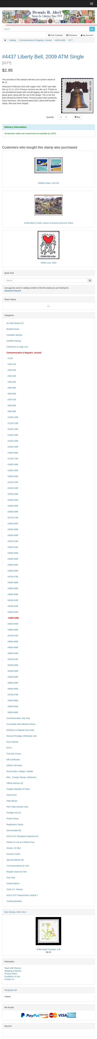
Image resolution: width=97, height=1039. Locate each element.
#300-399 (11, 376)
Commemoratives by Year (17, 866)
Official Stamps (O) (14, 783)
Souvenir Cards (13, 854)
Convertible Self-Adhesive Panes (20, 724)
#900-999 (11, 411)
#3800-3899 (12, 582)
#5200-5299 (12, 665)
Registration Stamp (14, 824)
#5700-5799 (12, 695)
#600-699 (11, 394)
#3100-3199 (12, 541)
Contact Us (9, 979)
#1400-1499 (12, 441)
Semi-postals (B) (13, 830)
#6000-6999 (12, 712)
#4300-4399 (12, 612)
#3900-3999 (12, 588)
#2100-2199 (12, 482)
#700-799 (11, 399)
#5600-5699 (12, 689)
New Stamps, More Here (15, 912)
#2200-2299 (12, 488)
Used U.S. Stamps (14, 889)
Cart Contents (55, 35)
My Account (87, 35)
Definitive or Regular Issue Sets (20, 730)
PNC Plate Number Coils (17, 807)
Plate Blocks (11, 801)
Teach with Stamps (12, 968)
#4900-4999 (12, 647)
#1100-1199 (12, 423)
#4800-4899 (12, 641)
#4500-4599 (12, 624)
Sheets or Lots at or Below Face (20, 842)
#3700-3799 (12, 576)
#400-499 (11, 382)
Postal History (12, 818)
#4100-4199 (12, 600)
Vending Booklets (14, 901)
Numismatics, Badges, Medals (19, 771)
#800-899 (11, 405)
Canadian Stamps (14, 335)
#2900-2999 (12, 529)
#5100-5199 (12, 659)
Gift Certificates (13, 759)
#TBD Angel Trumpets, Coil (48, 949)
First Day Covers (13, 754)
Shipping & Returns (12, 971)
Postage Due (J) (13, 813)
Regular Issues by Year (16, 872)
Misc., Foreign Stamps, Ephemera (21, 777)
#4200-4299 (12, 606)
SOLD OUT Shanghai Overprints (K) (22, 836)
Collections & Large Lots (17, 347)
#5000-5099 (12, 653)
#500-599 (11, 388)
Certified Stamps (13, 341)
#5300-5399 (12, 671)
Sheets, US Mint (13, 848)
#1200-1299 (12, 429)
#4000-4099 (12, 594)
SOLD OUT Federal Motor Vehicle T (22, 895)
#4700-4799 (12, 635)
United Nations (12, 883)
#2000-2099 (12, 476)
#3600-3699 (12, 571)
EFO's (9, 748)
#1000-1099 (12, 417)
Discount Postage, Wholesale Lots (21, 736)
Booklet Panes (12, 329)
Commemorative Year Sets (18, 718)
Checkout (71, 35)
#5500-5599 (12, 683)
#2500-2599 (12, 506)
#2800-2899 (12, 523)
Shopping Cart (10, 990)
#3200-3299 (12, 547)
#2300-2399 (12, 494)
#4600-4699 (12, 630)
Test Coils (10, 877)
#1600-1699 (12, 453)
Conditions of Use (12, 976)
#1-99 (9, 358)
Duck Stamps (12, 742)
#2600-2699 (12, 512)
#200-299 (11, 370)
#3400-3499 (12, 559)
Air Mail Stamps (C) (15, 323)
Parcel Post (11, 795)
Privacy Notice (10, 974)
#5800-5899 (12, 700)
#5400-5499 (12, 677)
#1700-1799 (12, 458)
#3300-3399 (12, 553)
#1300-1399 (12, 435)
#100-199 (11, 364)
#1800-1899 (12, 464)
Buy (77, 117)
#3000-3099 (12, 535)
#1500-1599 (12, 447)
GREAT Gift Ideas (14, 765)
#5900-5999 (12, 706)
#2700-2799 (12, 517)
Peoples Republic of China (18, 789)
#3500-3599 (12, 565)
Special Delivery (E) (15, 860)
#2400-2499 (12, 500)
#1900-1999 (12, 470)
